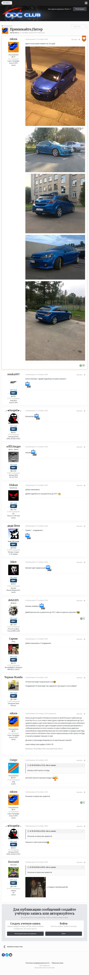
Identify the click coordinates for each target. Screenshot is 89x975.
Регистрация (79, 9)
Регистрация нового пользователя (25, 938)
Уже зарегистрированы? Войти (59, 9)
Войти (64, 938)
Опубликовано (36, 39)
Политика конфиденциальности (37, 967)
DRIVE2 (13, 65)
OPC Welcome (39, 33)
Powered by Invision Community (45, 971)
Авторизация (7, 26)
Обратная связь (57, 967)
